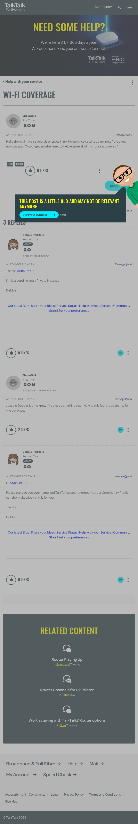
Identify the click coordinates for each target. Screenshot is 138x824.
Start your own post (35, 215)
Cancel (63, 214)
